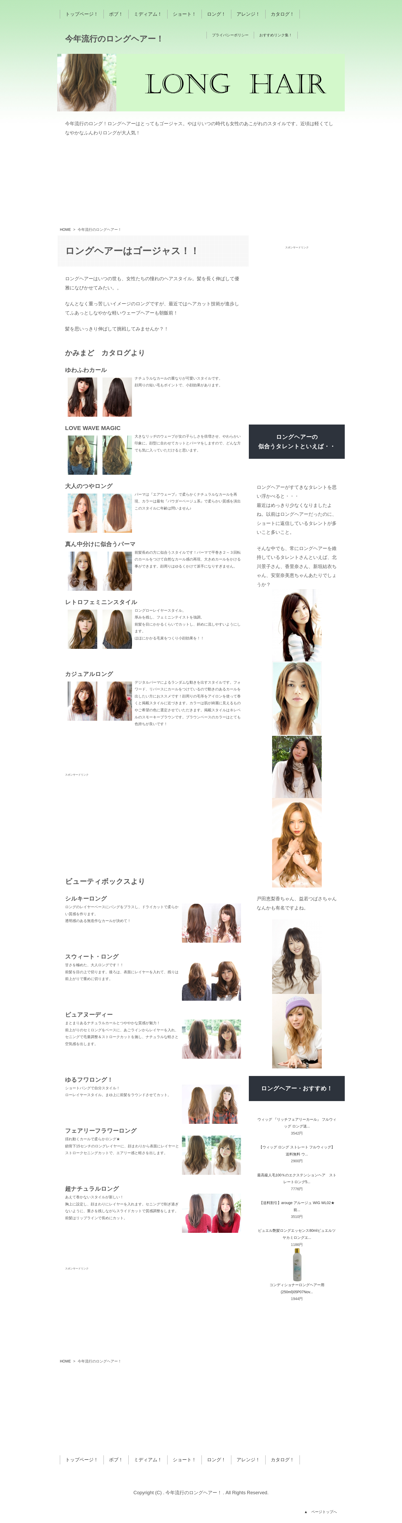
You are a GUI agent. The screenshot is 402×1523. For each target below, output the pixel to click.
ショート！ (184, 14)
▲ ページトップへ (320, 1512)
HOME (65, 229)
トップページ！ (81, 14)
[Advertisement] (201, 184)
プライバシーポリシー (230, 35)
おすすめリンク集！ (275, 35)
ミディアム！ (148, 14)
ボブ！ (116, 14)
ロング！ (216, 14)
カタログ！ (282, 14)
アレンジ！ (248, 14)
